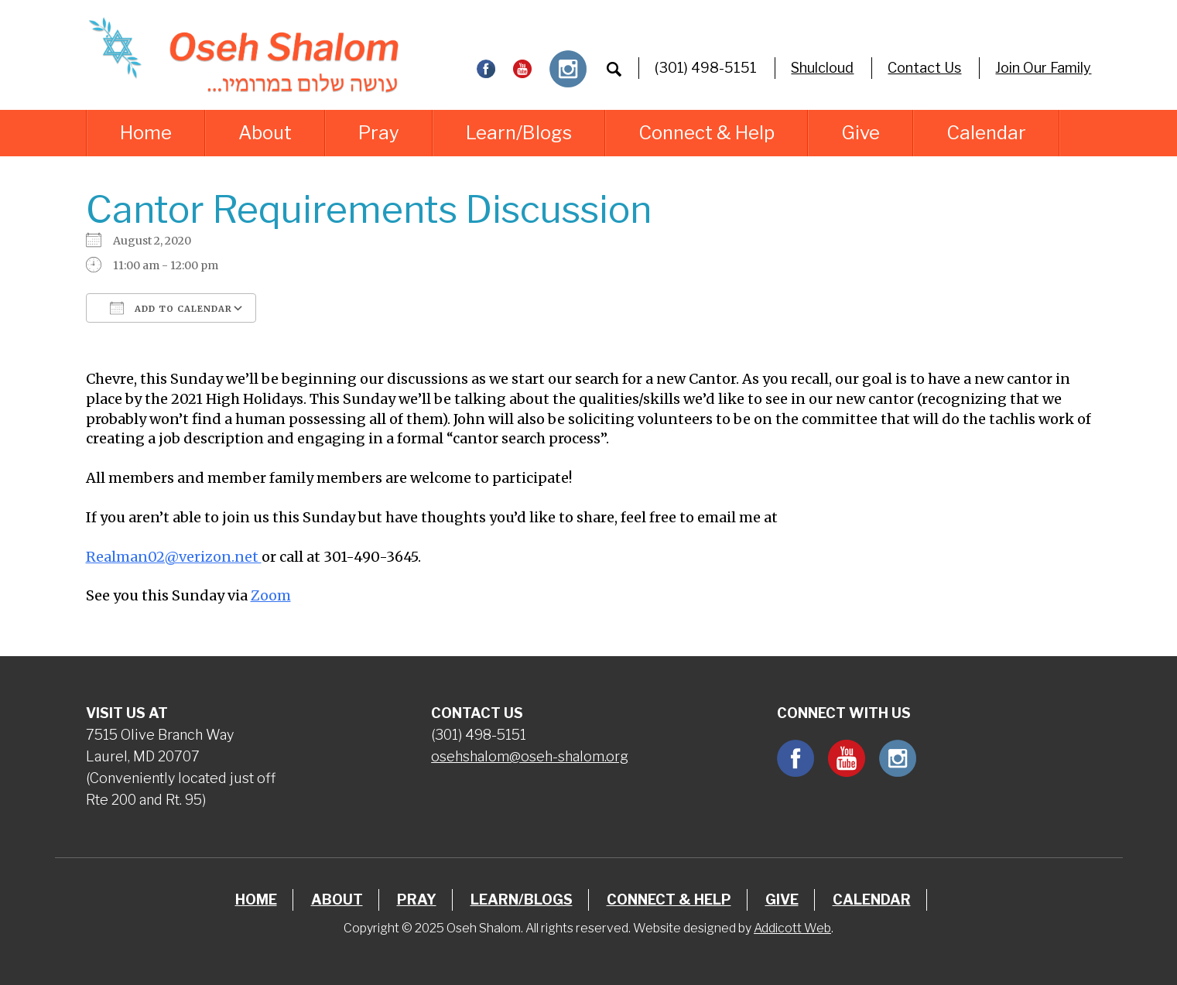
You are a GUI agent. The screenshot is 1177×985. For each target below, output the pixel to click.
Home (146, 132)
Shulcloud (822, 68)
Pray (378, 132)
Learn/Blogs (519, 132)
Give (860, 132)
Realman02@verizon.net (174, 557)
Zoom (271, 595)
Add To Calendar (171, 308)
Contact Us (924, 68)
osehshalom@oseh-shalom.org (529, 756)
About (265, 132)
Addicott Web (792, 928)
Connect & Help (706, 132)
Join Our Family (1043, 68)
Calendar (986, 132)
